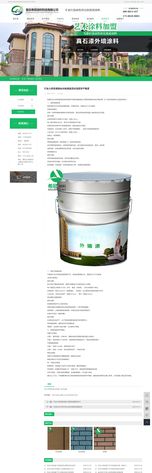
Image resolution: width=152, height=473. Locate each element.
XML (142, 2)
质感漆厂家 (58, 389)
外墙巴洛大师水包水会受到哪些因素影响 (68, 407)
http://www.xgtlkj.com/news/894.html (64, 395)
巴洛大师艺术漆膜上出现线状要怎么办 (60, 469)
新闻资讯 (105, 20)
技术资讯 (38, 79)
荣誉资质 (75, 20)
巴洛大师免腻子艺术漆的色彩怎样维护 (111, 469)
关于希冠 (45, 20)
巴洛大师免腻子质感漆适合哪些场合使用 (61, 465)
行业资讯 (21, 106)
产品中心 (60, 20)
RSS (138, 2)
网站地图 (133, 2)
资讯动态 (30, 79)
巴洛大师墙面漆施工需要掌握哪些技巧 (67, 402)
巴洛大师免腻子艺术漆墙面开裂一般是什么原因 (114, 465)
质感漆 (65, 389)
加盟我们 (120, 20)
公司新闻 (21, 100)
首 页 (23, 79)
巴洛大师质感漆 (49, 389)
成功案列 (90, 20)
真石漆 (15, 19)
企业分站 (126, 2)
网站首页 (30, 20)
